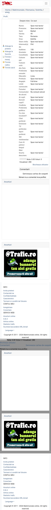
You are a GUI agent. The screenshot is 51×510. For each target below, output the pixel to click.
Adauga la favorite (9, 52)
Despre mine (25, 21)
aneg (7, 12)
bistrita (39, 10)
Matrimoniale (18, 10)
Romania (30, 10)
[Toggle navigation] (46, 3)
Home (7, 10)
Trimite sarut (10, 68)
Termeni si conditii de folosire (15, 301)
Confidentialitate (9, 296)
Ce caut (34, 21)
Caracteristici (8, 299)
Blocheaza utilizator (40, 165)
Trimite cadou (7, 63)
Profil (5, 16)
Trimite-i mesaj (8, 58)
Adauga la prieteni (9, 47)
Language (9, 330)
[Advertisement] (13, 31)
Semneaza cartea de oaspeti (35, 174)
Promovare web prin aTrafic (12, 276)
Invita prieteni (8, 291)
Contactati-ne (8, 293)
